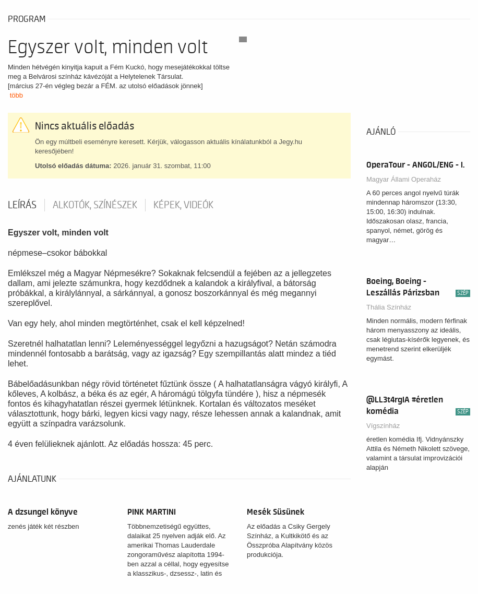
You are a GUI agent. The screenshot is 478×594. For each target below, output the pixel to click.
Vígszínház (383, 426)
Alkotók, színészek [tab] (95, 205)
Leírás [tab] (22, 205)
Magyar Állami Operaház (403, 179)
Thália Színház (388, 307)
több (16, 95)
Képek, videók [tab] (183, 205)
